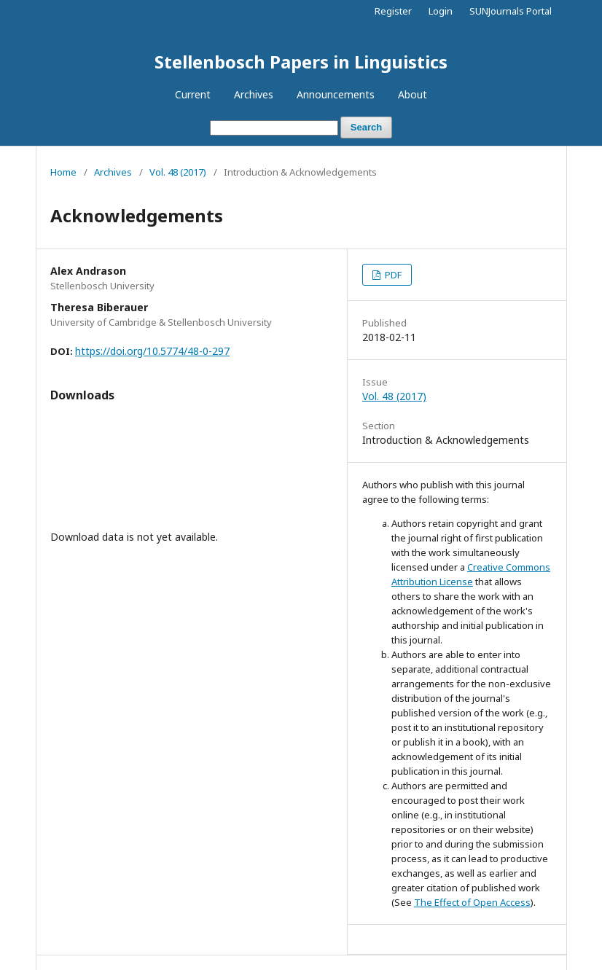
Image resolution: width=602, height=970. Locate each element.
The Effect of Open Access (472, 902)
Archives (253, 94)
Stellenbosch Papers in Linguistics (301, 62)
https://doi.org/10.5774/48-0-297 (152, 351)
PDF (392, 274)
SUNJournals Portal (510, 10)
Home (63, 172)
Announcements (336, 94)
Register (393, 10)
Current (193, 94)
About (412, 94)
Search (366, 127)
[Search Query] (274, 128)
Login (441, 10)
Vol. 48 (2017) (177, 172)
